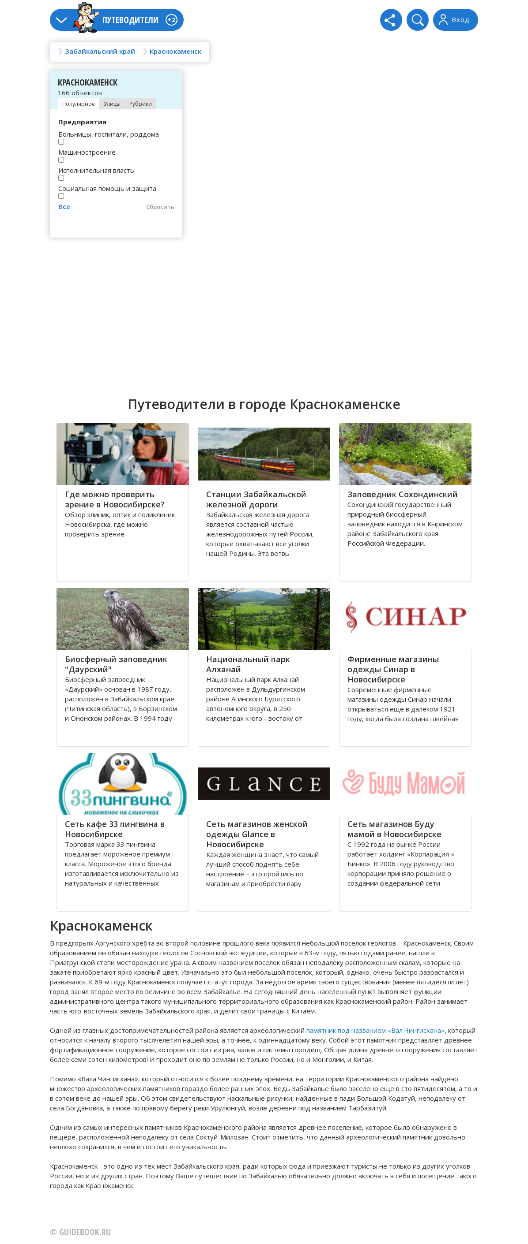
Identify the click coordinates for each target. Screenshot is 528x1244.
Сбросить (160, 206)
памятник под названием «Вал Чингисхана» (375, 1030)
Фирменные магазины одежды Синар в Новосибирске (393, 669)
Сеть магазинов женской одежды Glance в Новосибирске (257, 834)
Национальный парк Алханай (248, 664)
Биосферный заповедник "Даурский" (116, 664)
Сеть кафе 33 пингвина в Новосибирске (115, 829)
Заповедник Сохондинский (402, 494)
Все (64, 206)
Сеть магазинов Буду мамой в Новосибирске (394, 829)
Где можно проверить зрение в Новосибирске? (115, 499)
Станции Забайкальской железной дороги (256, 499)
